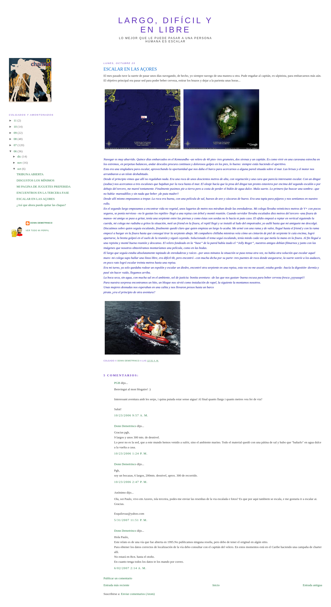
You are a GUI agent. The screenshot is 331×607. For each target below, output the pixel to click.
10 (15, 126)
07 (15, 145)
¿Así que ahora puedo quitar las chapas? (41, 205)
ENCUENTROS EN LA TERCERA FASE (43, 192)
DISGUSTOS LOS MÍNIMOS (35, 180)
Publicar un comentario (118, 578)
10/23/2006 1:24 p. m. (131, 453)
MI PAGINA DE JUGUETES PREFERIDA (43, 186)
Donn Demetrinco (125, 426)
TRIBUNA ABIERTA (30, 174)
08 (15, 139)
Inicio (215, 585)
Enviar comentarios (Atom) (138, 594)
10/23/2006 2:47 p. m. (131, 482)
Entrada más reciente (116, 585)
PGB (117, 383)
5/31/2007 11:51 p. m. (131, 520)
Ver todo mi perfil (37, 230)
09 (15, 133)
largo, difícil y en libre (165, 25)
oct (19, 169)
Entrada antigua (312, 585)
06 (15, 151)
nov (20, 162)
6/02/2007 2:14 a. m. (130, 568)
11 (15, 120)
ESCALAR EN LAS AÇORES (36, 199)
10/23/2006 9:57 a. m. (131, 415)
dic (19, 156)
